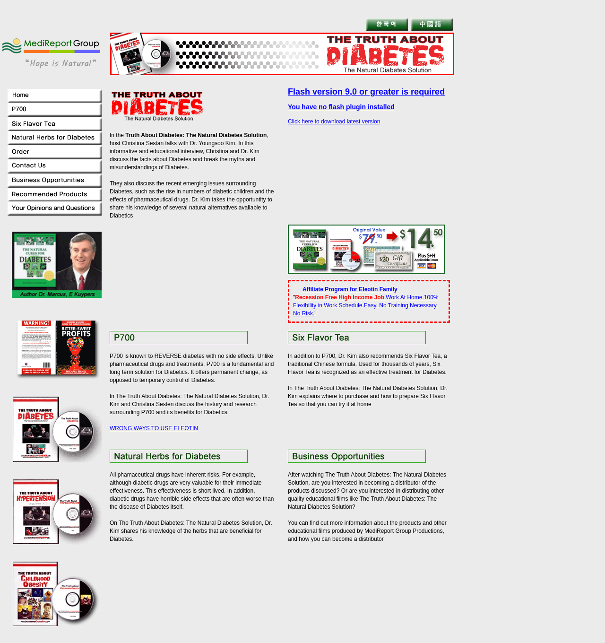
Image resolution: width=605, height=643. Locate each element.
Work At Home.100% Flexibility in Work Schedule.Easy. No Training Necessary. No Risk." (366, 305)
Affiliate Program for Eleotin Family (350, 289)
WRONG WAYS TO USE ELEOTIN (154, 428)
